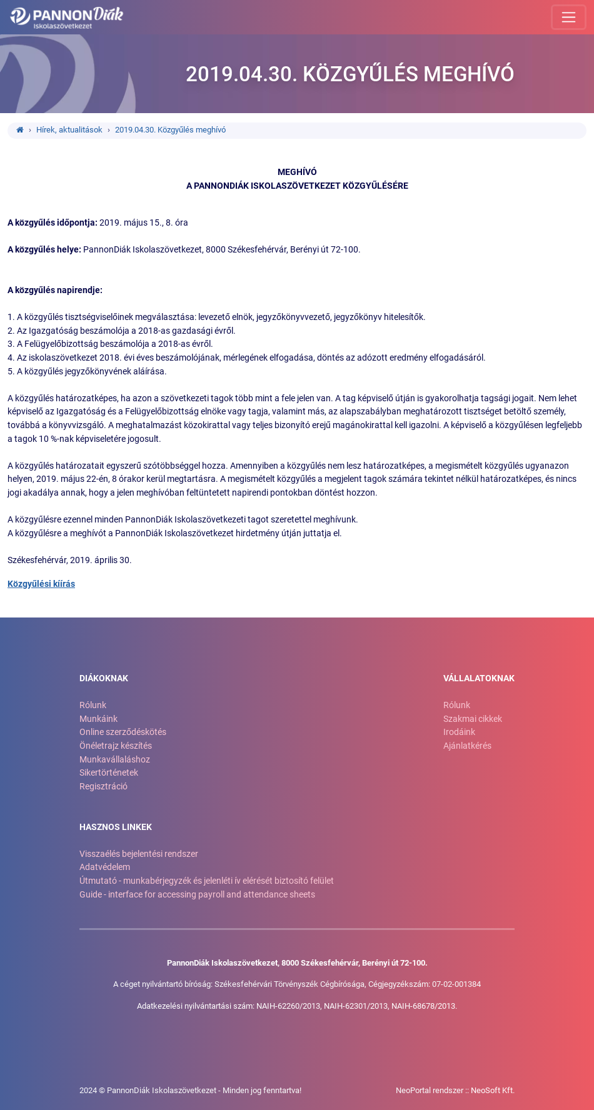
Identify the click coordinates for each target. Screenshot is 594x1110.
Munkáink (98, 719)
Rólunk (92, 705)
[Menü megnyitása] (568, 17)
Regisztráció (103, 786)
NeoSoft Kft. (493, 1090)
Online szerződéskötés (122, 732)
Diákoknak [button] (103, 678)
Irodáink (459, 732)
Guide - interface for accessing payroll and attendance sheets (197, 894)
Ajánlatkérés (467, 746)
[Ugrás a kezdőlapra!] (67, 17)
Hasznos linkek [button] (115, 827)
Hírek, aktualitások (69, 129)
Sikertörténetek (108, 773)
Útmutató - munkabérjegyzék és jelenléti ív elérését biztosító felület (206, 881)
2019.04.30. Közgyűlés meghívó (170, 129)
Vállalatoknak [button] (479, 678)
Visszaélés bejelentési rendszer (138, 854)
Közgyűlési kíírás (41, 584)
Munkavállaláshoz (114, 759)
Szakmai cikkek (472, 719)
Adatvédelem (104, 867)
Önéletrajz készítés (115, 746)
